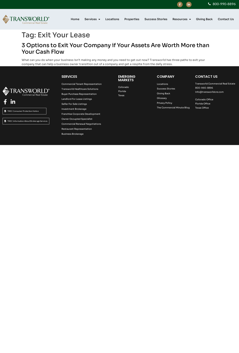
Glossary (162, 98)
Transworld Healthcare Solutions (80, 89)
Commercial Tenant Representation (82, 84)
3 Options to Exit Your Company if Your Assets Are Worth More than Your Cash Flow (115, 48)
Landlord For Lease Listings (77, 99)
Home (75, 19)
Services (92, 19)
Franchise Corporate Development (81, 114)
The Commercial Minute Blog (173, 107)
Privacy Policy (164, 102)
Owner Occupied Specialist (77, 118)
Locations (112, 19)
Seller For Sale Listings (74, 104)
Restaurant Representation (77, 128)
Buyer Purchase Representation (79, 94)
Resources (182, 19)
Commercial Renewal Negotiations (81, 123)
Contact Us (226, 19)
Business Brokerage (73, 133)
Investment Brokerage (74, 109)
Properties (131, 19)
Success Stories (155, 19)
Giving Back (204, 19)
